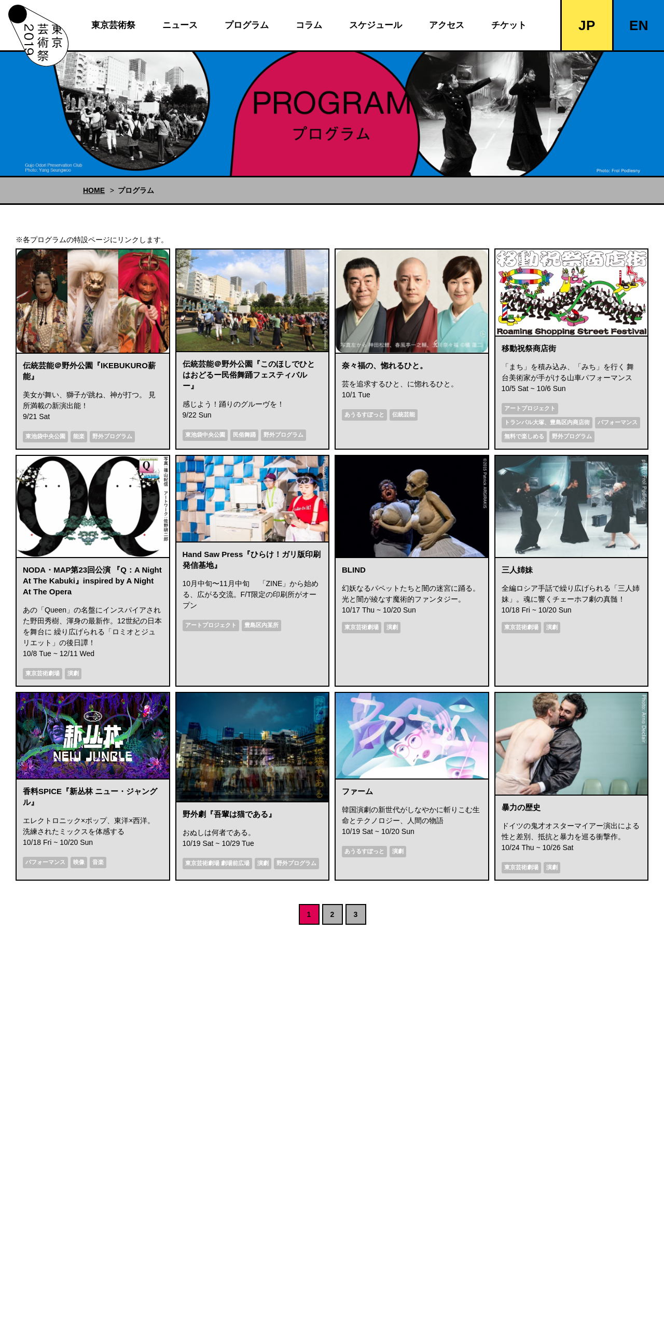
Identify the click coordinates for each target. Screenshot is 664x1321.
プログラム (247, 25)
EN (638, 25)
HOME (94, 190)
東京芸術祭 (113, 25)
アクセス (446, 25)
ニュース (180, 25)
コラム (309, 25)
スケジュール (375, 25)
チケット (509, 25)
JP (587, 25)
